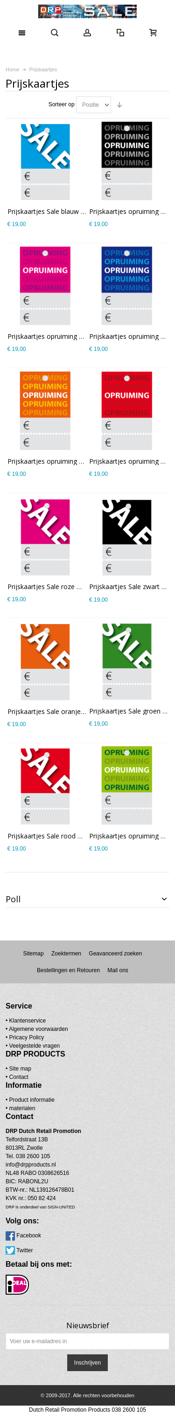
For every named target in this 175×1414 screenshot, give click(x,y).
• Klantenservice (26, 1020)
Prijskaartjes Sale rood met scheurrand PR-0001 (80, 835)
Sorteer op (62, 104)
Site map (20, 1068)
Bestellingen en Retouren (68, 970)
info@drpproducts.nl (31, 1164)
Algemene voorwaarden (38, 1029)
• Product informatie (30, 1100)
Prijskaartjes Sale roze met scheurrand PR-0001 (79, 586)
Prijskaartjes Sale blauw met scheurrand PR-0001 (81, 211)
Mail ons (117, 970)
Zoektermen (66, 953)
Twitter (24, 1250)
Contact (18, 1077)
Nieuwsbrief (87, 1325)
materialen (22, 1108)
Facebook (28, 1235)
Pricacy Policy (26, 1037)
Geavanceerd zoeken (115, 953)
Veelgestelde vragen (34, 1046)
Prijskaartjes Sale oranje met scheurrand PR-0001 (82, 711)
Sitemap (33, 953)
